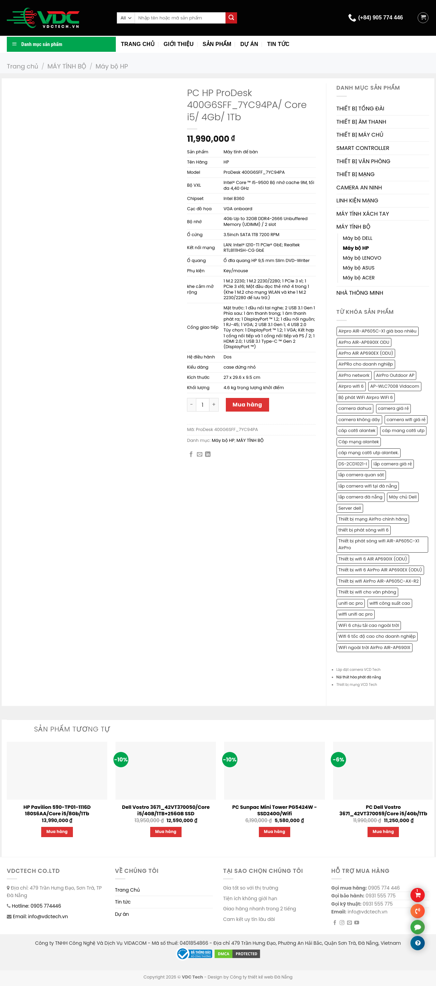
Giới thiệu (178, 44)
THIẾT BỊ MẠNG (356, 174)
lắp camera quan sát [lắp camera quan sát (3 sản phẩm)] (361, 475)
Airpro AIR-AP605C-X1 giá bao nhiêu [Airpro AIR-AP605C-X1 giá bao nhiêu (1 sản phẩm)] (378, 331)
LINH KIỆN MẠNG (357, 200)
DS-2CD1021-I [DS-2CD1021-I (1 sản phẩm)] (353, 464)
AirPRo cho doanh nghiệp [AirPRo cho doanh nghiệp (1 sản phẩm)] (366, 364)
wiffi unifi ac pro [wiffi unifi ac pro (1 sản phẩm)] (356, 614)
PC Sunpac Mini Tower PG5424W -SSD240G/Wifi (274, 810)
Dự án (249, 44)
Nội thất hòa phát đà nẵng (359, 677)
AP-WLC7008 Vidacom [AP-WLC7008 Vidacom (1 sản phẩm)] (394, 386)
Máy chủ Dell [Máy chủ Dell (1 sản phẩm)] (403, 497)
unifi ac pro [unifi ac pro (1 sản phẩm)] (351, 603)
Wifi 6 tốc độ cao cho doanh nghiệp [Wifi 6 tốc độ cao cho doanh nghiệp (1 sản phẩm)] (377, 636)
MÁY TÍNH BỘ (66, 66)
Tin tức (278, 44)
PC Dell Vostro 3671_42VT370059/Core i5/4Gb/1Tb (383, 810)
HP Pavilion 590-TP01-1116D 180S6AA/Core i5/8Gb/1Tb (57, 810)
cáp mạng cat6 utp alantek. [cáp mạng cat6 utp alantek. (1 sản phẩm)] (369, 453)
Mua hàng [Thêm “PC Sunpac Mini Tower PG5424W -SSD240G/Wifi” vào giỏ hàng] (274, 831)
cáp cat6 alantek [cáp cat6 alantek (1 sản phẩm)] (357, 430)
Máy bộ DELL (358, 238)
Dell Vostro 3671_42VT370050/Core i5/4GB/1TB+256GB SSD (166, 810)
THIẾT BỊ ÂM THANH (361, 122)
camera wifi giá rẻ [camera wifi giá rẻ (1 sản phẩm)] (406, 419)
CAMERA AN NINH (359, 187)
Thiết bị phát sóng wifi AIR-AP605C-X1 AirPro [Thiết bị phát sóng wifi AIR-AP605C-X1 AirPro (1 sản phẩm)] (379, 544)
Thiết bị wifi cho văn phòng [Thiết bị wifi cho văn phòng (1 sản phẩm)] (367, 592)
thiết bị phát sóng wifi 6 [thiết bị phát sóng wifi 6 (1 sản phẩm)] (364, 530)
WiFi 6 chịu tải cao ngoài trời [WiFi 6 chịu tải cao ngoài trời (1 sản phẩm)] (369, 625)
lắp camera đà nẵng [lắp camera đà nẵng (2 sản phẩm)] (361, 497)
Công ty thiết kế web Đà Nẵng (261, 977)
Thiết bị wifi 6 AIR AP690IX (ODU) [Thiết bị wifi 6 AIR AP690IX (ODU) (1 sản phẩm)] (373, 559)
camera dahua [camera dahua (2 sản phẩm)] (355, 408)
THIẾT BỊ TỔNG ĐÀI (361, 108)
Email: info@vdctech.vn (40, 916)
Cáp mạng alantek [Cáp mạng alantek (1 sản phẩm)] (359, 442)
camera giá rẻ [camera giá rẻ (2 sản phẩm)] (393, 408)
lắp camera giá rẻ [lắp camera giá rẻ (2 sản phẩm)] (392, 464)
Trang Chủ (127, 890)
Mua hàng (247, 405)
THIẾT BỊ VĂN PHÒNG (363, 161)
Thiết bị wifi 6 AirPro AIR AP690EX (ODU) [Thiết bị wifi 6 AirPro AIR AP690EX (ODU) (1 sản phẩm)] (380, 570)
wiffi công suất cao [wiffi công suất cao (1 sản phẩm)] (390, 603)
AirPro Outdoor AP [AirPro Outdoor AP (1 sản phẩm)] (395, 375)
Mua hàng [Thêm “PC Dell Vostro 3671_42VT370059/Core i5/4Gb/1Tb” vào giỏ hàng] (383, 831)
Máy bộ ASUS (359, 267)
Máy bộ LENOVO (362, 258)
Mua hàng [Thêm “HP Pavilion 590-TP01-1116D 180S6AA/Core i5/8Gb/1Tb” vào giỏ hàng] (57, 831)
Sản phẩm (217, 44)
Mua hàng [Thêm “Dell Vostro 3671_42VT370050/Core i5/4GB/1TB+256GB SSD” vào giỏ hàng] (166, 831)
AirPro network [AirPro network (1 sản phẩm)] (354, 375)
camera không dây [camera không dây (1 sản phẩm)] (359, 419)
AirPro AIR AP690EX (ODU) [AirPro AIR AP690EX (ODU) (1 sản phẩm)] (366, 353)
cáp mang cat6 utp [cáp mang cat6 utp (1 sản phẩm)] (403, 430)
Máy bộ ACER (359, 277)
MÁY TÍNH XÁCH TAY (363, 214)
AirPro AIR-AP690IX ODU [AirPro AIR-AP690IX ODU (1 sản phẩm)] (364, 342)
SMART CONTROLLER (363, 148)
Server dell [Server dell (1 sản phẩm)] (350, 508)
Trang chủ (138, 44)
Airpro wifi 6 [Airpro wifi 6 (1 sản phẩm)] (351, 386)
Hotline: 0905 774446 (36, 906)
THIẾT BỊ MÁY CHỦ (360, 135)
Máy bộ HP (111, 66)
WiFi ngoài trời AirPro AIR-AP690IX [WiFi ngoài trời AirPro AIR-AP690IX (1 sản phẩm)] (374, 647)
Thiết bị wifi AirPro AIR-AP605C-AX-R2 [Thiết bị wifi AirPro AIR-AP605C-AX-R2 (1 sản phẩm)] (379, 581)
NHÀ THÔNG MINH (360, 293)
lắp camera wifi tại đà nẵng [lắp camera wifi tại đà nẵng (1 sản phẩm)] (368, 486)
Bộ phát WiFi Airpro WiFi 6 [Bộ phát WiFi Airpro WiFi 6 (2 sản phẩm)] (366, 397)
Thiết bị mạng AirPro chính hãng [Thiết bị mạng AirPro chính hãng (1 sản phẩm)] (373, 519)
